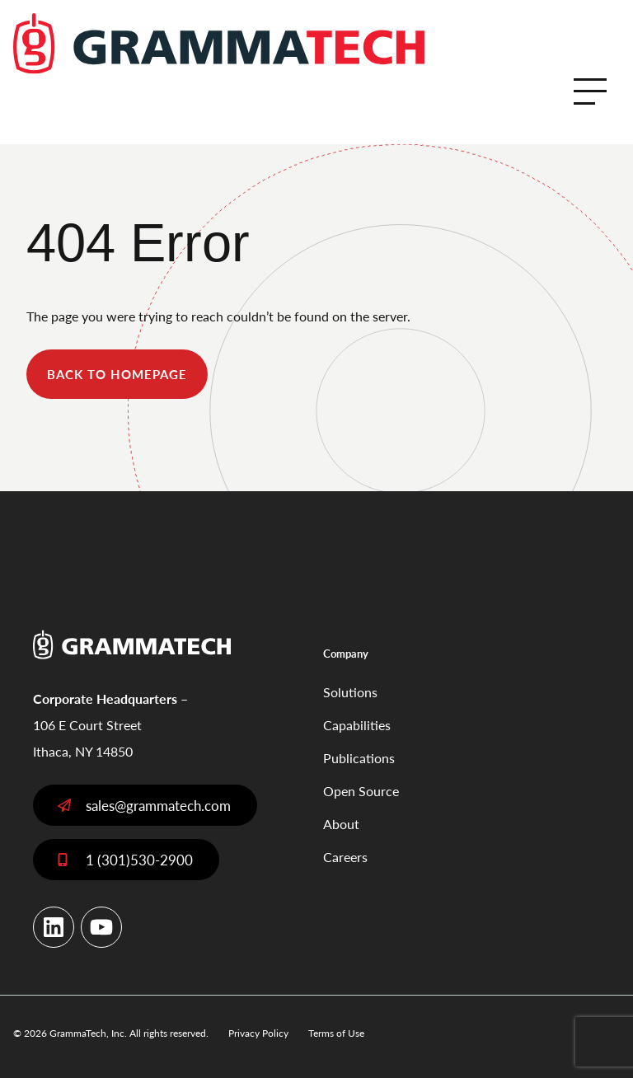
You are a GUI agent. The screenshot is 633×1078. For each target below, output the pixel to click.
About (341, 823)
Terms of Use (336, 1033)
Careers (345, 856)
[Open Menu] (590, 91)
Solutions (350, 691)
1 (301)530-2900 (139, 859)
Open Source (361, 790)
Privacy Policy (258, 1033)
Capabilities (357, 724)
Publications (359, 757)
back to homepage (117, 373)
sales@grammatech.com (158, 805)
